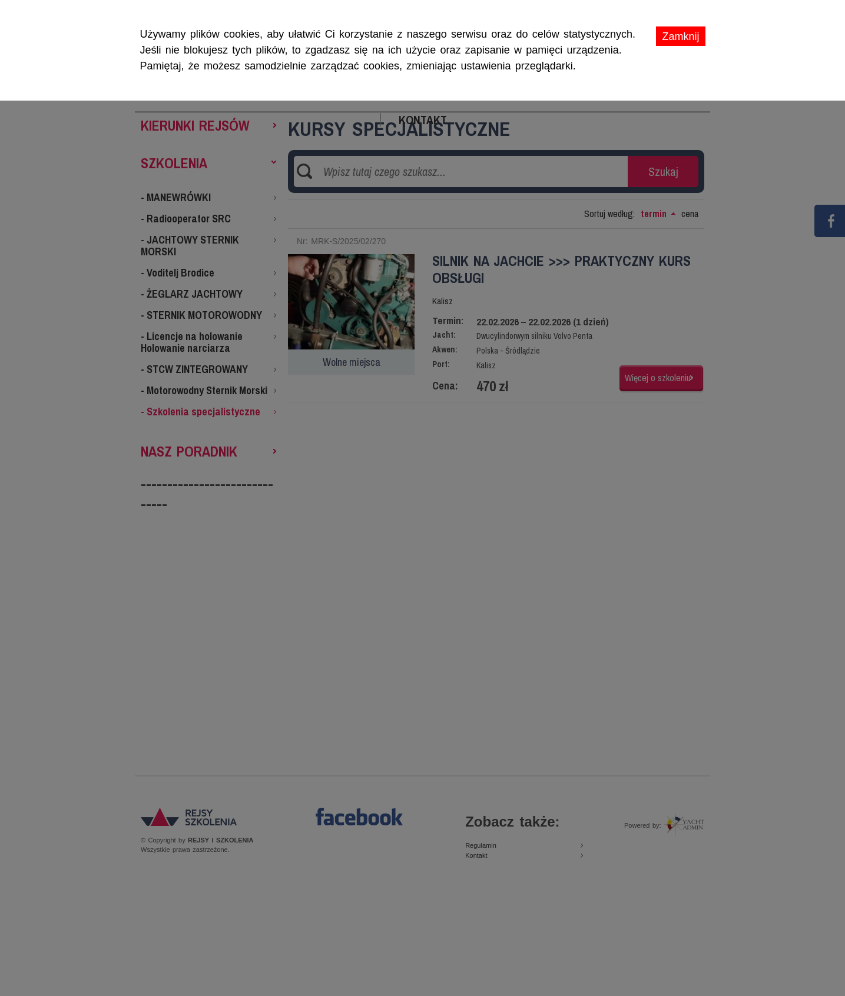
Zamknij (680, 36)
